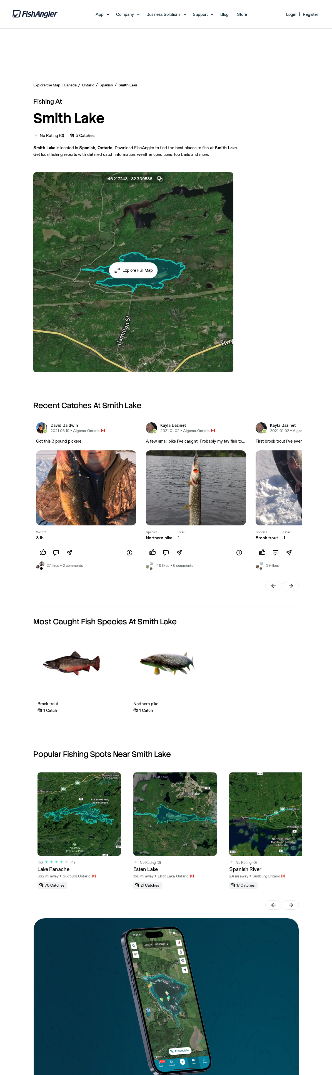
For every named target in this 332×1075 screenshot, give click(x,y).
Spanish (106, 85)
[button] (133, 270)
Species (152, 532)
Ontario (88, 85)
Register (310, 14)
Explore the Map (46, 85)
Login (291, 14)
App (100, 14)
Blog (224, 14)
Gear (181, 532)
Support (200, 14)
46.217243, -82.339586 (135, 179)
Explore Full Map (138, 270)
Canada (70, 85)
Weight (41, 532)
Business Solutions (163, 14)
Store (242, 14)
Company (125, 14)
